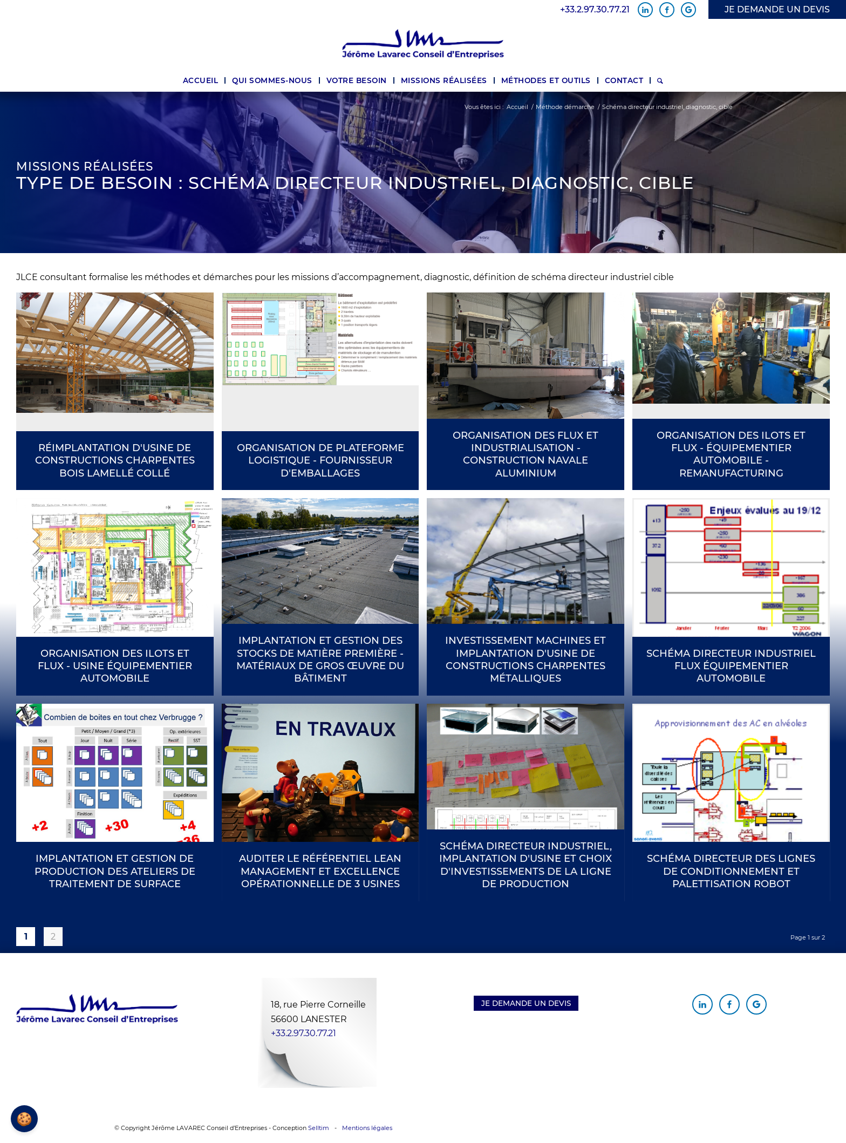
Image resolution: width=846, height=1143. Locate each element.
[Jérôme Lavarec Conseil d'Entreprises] (423, 44)
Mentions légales (367, 1128)
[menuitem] (201, 80)
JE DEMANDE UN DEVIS (777, 9)
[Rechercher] (660, 80)
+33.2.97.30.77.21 (595, 9)
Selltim (318, 1128)
